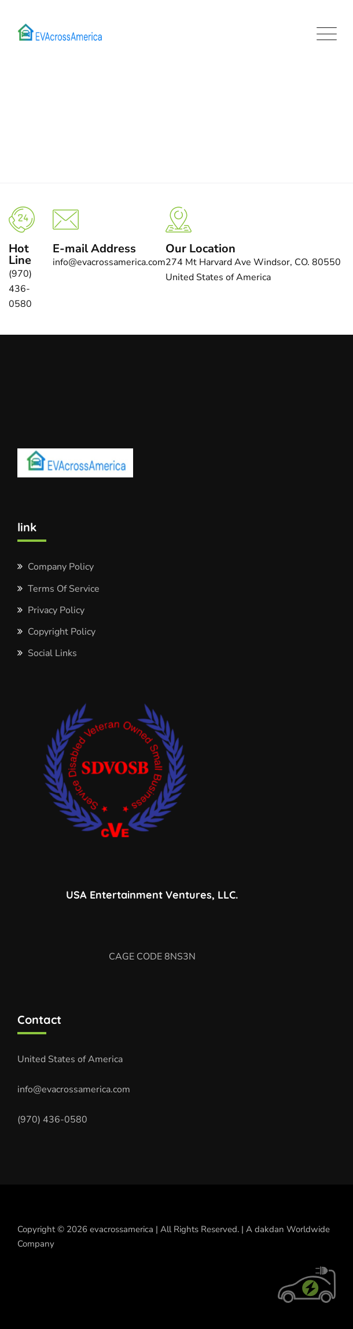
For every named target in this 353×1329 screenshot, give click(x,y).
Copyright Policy (61, 631)
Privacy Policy (56, 610)
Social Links (52, 653)
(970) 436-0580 (52, 1119)
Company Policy (61, 566)
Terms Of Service (64, 588)
